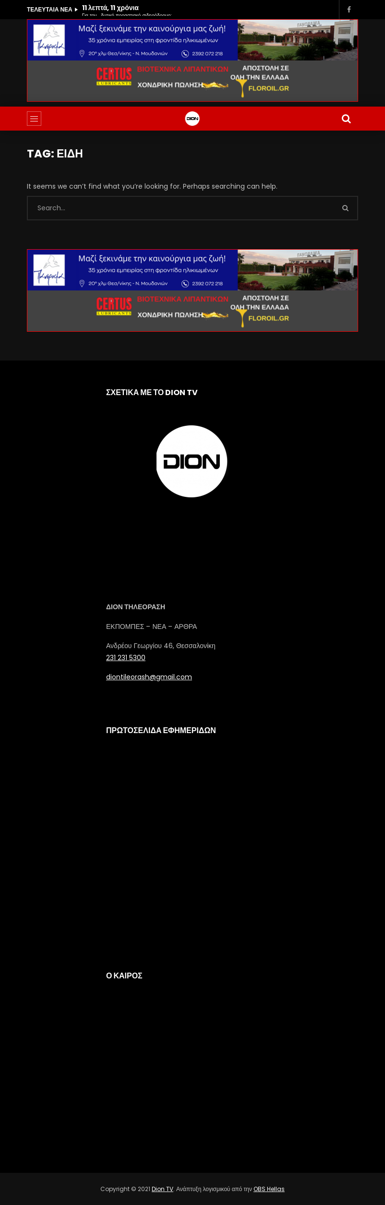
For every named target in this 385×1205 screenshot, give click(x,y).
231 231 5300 (125, 658)
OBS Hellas (269, 1189)
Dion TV (162, 1189)
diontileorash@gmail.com (149, 677)
